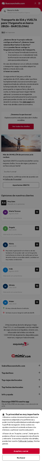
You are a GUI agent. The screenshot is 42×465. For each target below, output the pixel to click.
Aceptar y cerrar (21, 451)
